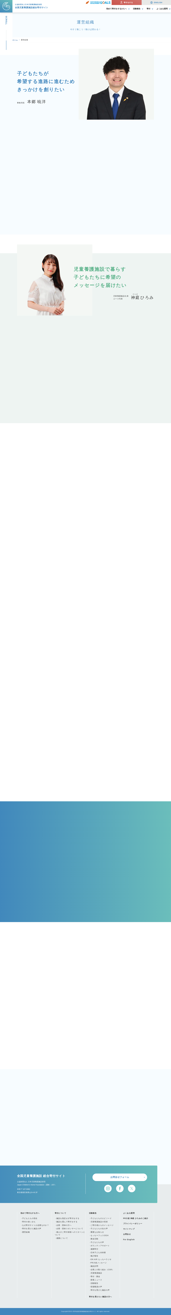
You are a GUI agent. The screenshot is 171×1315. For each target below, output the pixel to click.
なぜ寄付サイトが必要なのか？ (35, 1225)
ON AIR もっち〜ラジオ (101, 1259)
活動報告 (136, 9)
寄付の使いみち (29, 1222)
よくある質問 (162, 9)
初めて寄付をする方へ (30, 1213)
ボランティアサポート (100, 1246)
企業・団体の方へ (64, 1225)
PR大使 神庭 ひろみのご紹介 (135, 1218)
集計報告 (94, 1256)
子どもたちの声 (97, 1242)
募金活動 (94, 1239)
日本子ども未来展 (98, 1253)
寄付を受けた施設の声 (31, 1229)
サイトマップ (129, 1229)
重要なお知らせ (97, 1232)
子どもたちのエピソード (101, 1218)
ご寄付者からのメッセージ (102, 1225)
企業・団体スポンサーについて (69, 1229)
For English (129, 1240)
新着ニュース (96, 1280)
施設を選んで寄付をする (66, 1222)
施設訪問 (94, 1266)
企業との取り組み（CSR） (102, 1270)
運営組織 (26, 1232)
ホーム (15, 40)
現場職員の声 (96, 1287)
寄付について (60, 1213)
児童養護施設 (96, 1273)
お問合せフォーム (119, 1177)
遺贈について (62, 1238)
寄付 (148, 9)
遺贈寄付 (94, 1249)
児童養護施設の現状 (99, 1222)
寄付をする (126, 2)
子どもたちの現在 (29, 1218)
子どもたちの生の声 (99, 1229)
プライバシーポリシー (132, 1224)
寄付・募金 (95, 1276)
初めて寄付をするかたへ (116, 9)
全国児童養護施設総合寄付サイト (86, 1311)
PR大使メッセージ (99, 1263)
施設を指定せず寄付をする (67, 1218)
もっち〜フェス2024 (100, 1235)
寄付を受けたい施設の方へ (100, 1297)
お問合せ (127, 1234)
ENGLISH (156, 2)
